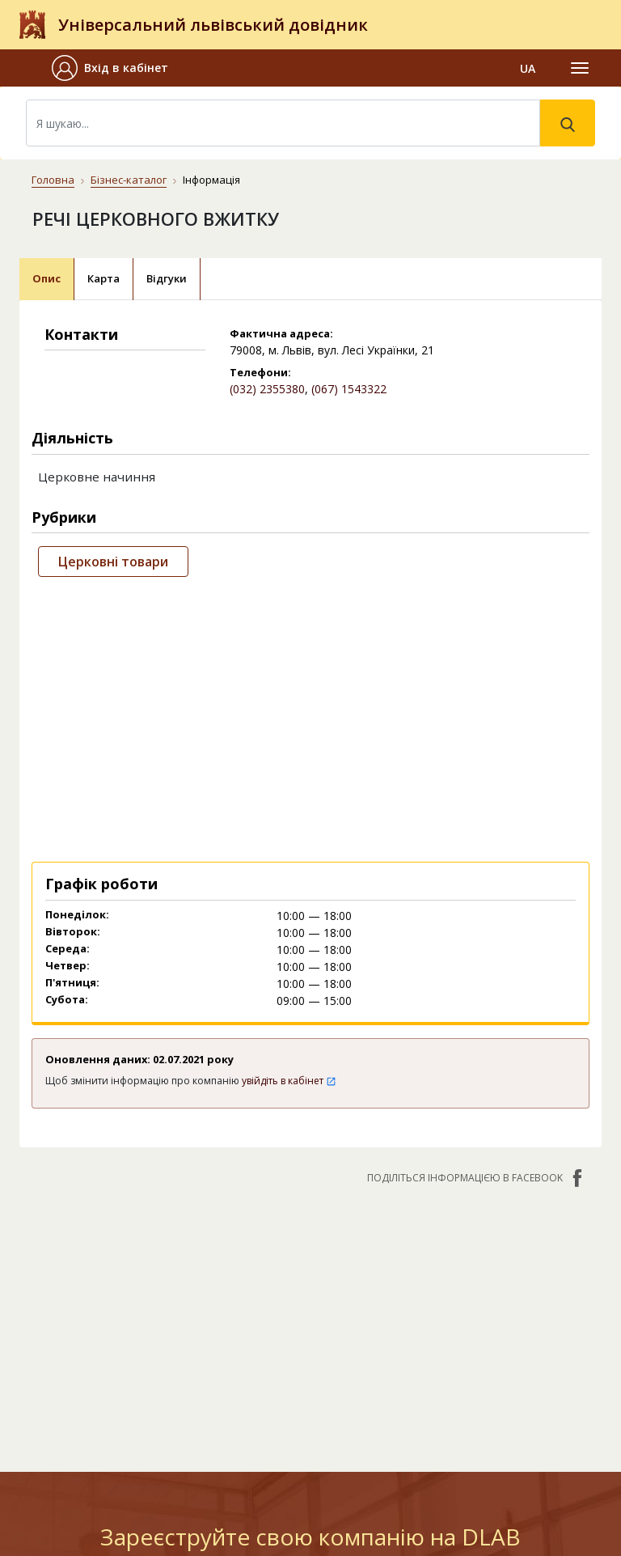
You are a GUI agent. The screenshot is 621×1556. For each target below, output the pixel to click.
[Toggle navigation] (579, 67)
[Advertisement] (310, 716)
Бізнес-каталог (129, 179)
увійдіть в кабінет (289, 1081)
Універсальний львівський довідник (213, 25)
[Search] (283, 123)
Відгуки (166, 278)
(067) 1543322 (349, 388)
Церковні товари (113, 561)
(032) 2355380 (267, 388)
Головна (53, 179)
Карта (103, 278)
